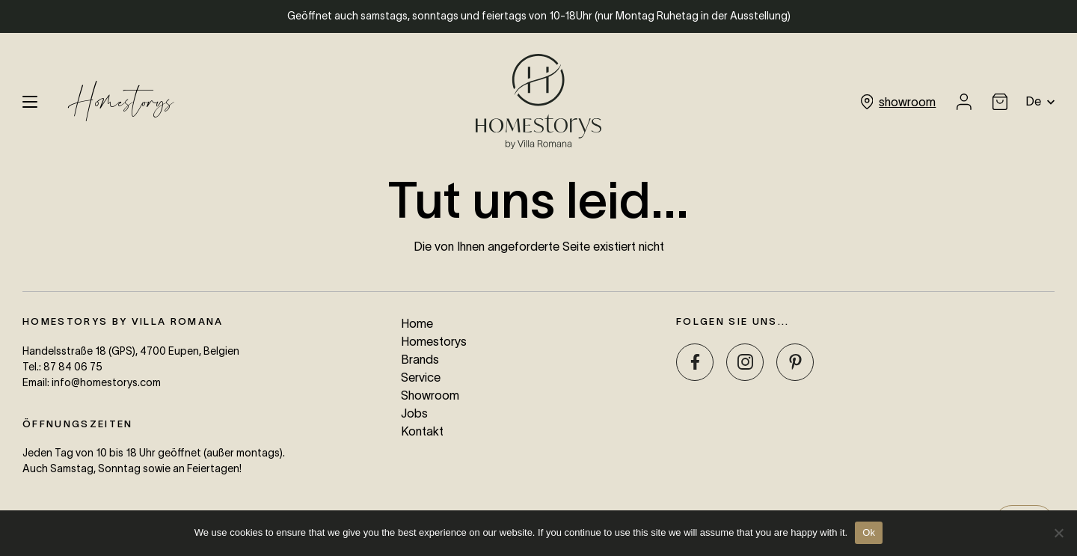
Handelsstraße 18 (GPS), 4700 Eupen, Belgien (130, 351)
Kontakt (422, 431)
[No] (1058, 532)
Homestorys (120, 102)
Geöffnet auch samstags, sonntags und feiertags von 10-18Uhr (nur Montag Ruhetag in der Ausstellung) (539, 16)
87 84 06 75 (72, 367)
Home (417, 323)
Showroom (430, 395)
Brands (420, 359)
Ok (868, 532)
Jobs (414, 413)
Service (421, 377)
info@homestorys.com (106, 382)
